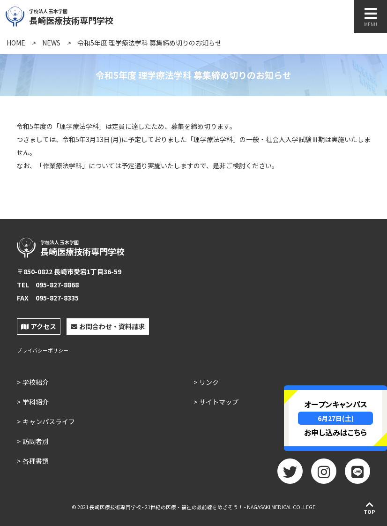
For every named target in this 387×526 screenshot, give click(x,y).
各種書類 (35, 461)
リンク (209, 382)
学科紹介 (35, 401)
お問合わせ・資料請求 (108, 326)
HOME (16, 42)
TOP (369, 507)
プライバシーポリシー (42, 350)
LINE (357, 474)
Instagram (323, 474)
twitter (290, 474)
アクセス (38, 326)
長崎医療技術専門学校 (92, 15)
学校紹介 (35, 382)
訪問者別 (35, 441)
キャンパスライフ (48, 421)
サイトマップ (218, 401)
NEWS (51, 42)
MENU (370, 17)
